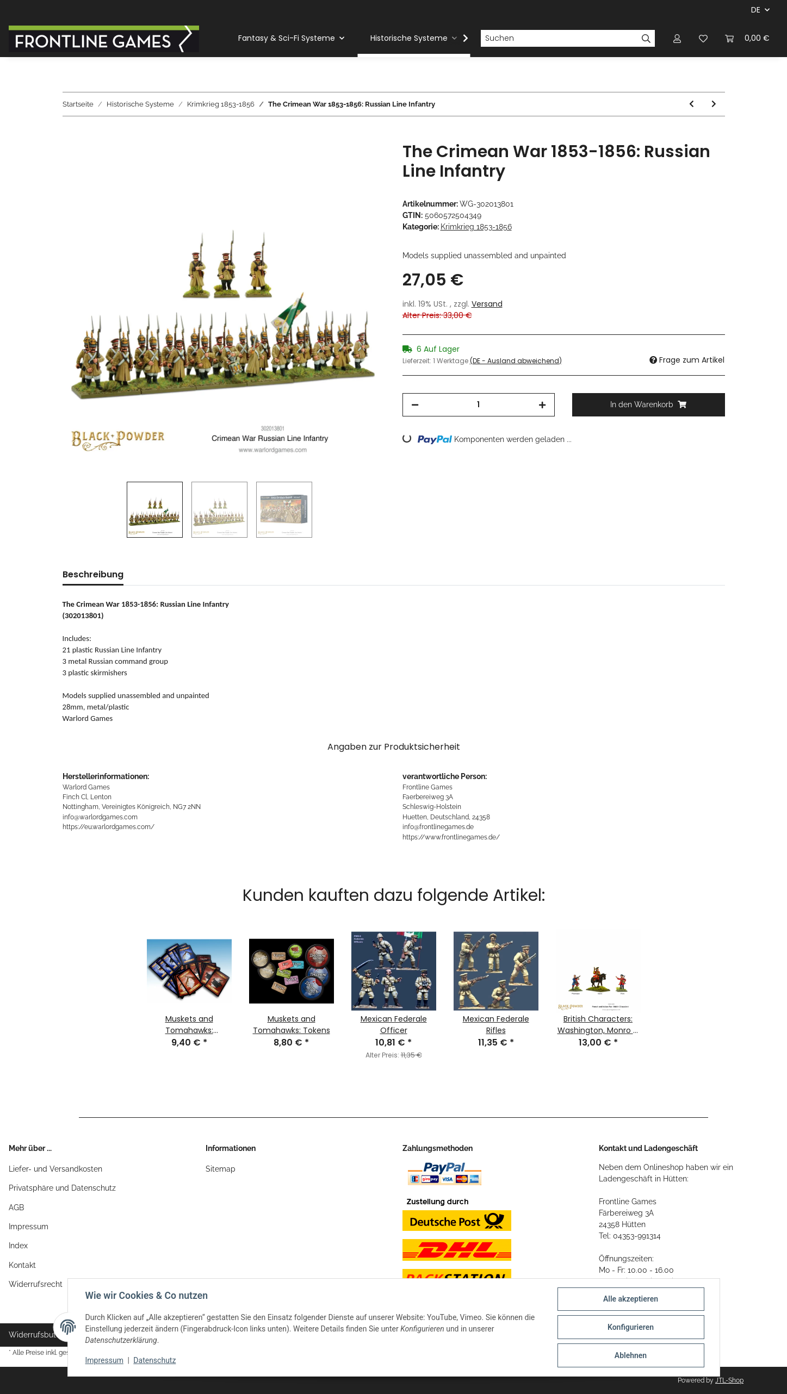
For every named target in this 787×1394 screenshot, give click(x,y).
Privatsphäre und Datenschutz (62, 1188)
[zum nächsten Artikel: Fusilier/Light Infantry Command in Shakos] (714, 104)
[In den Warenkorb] (71, 136)
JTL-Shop (729, 1380)
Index (18, 1245)
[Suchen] (559, 38)
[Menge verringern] (415, 405)
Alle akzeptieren (630, 1299)
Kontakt (22, 1265)
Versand (487, 303)
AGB (16, 1207)
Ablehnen (631, 1355)
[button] (677, 38)
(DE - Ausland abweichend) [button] (516, 360)
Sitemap (221, 1169)
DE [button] (755, 9)
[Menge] (478, 405)
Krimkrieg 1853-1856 (476, 226)
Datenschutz (154, 1360)
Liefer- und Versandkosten (55, 1169)
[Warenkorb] (747, 38)
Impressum (28, 1226)
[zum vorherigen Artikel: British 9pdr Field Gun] (691, 104)
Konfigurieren (631, 1327)
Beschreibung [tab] (93, 574)
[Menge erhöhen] (542, 405)
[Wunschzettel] (703, 38)
